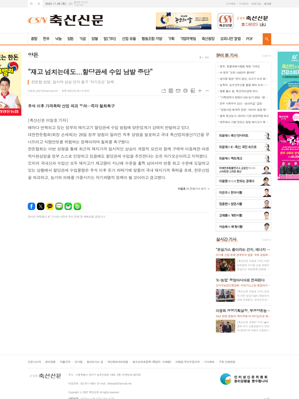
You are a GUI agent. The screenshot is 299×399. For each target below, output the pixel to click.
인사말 (78, 362)
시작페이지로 (31, 3)
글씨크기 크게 (200, 91)
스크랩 (193, 91)
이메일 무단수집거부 (188, 362)
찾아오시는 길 (95, 362)
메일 (178, 91)
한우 (46, 39)
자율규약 (65, 362)
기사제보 (231, 3)
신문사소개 (34, 362)
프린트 (185, 91)
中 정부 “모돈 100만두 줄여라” (237, 72)
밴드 (77, 206)
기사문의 (243, 3)
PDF (249, 39)
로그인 (267, 3)
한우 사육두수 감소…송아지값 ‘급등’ (241, 103)
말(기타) (110, 39)
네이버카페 (68, 206)
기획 (171, 39)
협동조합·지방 (152, 39)
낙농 (58, 39)
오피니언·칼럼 (230, 39)
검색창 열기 (267, 39)
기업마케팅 (188, 39)
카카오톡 (50, 206)
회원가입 (256, 3)
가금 (82, 39)
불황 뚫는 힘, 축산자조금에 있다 (239, 91)
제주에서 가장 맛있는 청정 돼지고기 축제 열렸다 (244, 122)
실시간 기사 (226, 239)
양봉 (94, 39)
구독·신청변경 (227, 362)
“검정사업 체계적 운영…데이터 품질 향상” (244, 110)
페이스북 (31, 206)
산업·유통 (129, 39)
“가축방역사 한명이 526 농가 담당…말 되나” (244, 97)
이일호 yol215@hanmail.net (42, 90)
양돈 (70, 39)
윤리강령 (50, 362)
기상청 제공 (78, 5)
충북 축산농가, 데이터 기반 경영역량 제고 (244, 116)
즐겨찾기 (39, 3)
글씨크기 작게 (207, 91)
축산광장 (208, 39)
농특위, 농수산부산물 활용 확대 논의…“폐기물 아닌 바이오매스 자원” (244, 85)
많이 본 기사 (226, 55)
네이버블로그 (59, 206)
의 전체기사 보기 (192, 189)
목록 (171, 91)
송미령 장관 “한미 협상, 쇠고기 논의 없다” (244, 79)
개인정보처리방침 (117, 362)
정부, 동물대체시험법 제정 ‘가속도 (240, 66)
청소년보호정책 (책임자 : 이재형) (151, 362)
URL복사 (163, 91)
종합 (34, 39)
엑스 (40, 206)
